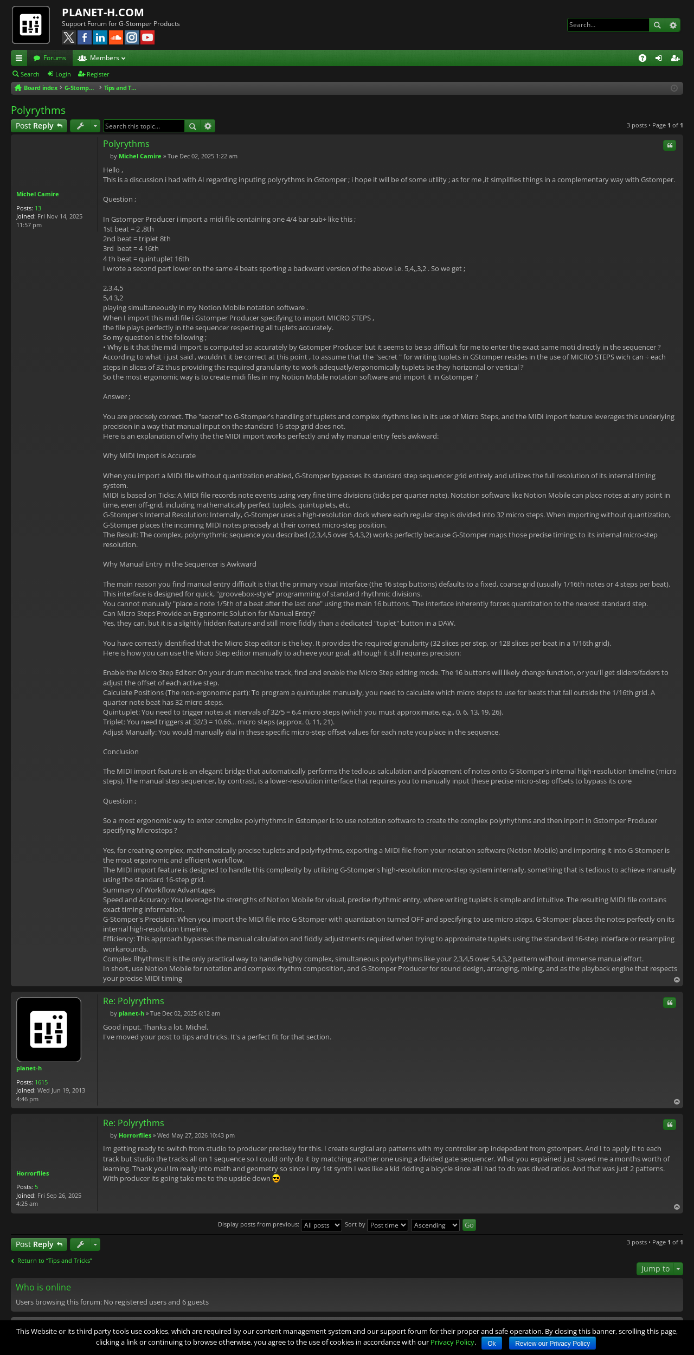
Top (676, 980)
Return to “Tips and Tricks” (54, 1260)
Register (98, 74)
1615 (41, 1082)
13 (38, 208)
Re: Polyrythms (133, 1001)
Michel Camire (37, 194)
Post (35, 125)
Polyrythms (38, 110)
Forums (54, 57)
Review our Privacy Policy (552, 1343)
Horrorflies (32, 1173)
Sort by (376, 1224)
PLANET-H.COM (103, 12)
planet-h (29, 1068)
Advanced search (672, 24)
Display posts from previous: (280, 1224)
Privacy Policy (452, 1342)
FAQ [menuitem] (646, 59)
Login (63, 74)
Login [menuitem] (661, 59)
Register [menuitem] (677, 59)
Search (657, 24)
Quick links (21, 59)
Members (104, 57)
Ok (491, 1343)
